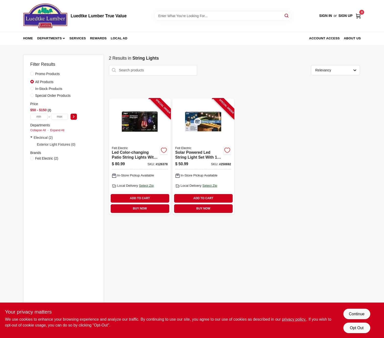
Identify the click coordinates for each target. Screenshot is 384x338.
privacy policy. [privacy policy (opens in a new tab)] (294, 319)
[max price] (59, 117)
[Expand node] (31, 138)
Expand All (57, 130)
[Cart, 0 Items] (358, 15)
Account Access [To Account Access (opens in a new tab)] (324, 38)
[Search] (286, 15)
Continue (356, 314)
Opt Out (356, 328)
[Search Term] (222, 16)
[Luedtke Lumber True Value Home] (45, 15)
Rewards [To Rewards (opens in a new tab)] (98, 38)
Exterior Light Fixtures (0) (56, 144)
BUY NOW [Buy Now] (140, 208)
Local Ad (119, 38)
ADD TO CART (140, 198)
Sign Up (345, 16)
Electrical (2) (43, 138)
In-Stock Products (48, 88)
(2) (46, 158)
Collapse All (38, 130)
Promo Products (47, 74)
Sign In (325, 16)
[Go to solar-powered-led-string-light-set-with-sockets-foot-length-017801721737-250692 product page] (203, 156)
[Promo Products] (32, 73)
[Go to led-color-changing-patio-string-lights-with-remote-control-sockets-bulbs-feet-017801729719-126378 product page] (140, 156)
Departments (49, 38)
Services (78, 38)
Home (28, 38)
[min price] (39, 117)
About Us (352, 38)
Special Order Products (53, 95)
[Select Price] (74, 117)
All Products (44, 82)
